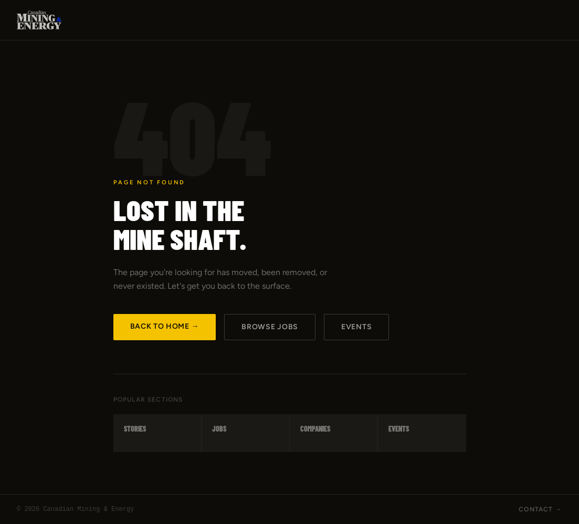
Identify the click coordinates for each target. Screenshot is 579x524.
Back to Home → (164, 326)
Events (356, 326)
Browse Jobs (269, 326)
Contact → (540, 509)
